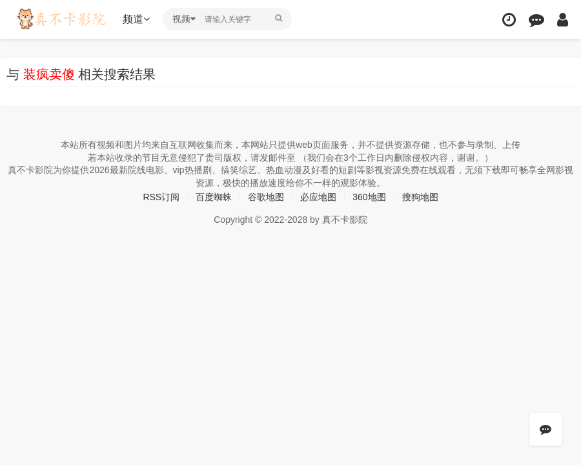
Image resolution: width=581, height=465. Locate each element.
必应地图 (318, 197)
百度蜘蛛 (214, 197)
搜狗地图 (420, 197)
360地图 (368, 197)
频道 (136, 19)
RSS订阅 (161, 197)
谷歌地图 (266, 197)
